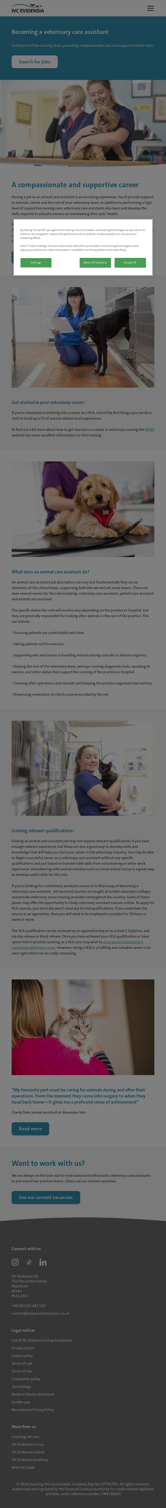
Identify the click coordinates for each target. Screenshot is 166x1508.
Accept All (130, 262)
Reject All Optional (95, 262)
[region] (83, 247)
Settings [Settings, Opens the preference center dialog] (35, 262)
